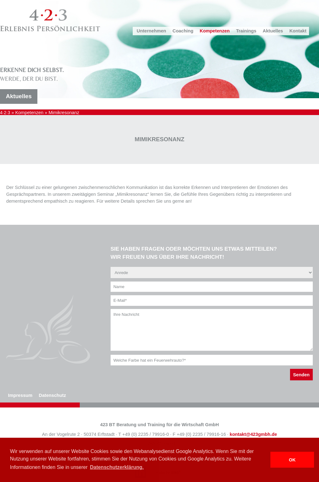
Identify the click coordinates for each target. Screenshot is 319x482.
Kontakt (298, 30)
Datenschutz (52, 395)
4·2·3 (5, 112)
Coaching (183, 30)
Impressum (20, 395)
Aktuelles (273, 30)
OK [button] (292, 459)
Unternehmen (151, 30)
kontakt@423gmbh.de (253, 434)
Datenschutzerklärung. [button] (117, 467)
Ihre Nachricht (212, 329)
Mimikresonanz (64, 112)
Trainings (246, 30)
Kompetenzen (215, 30)
